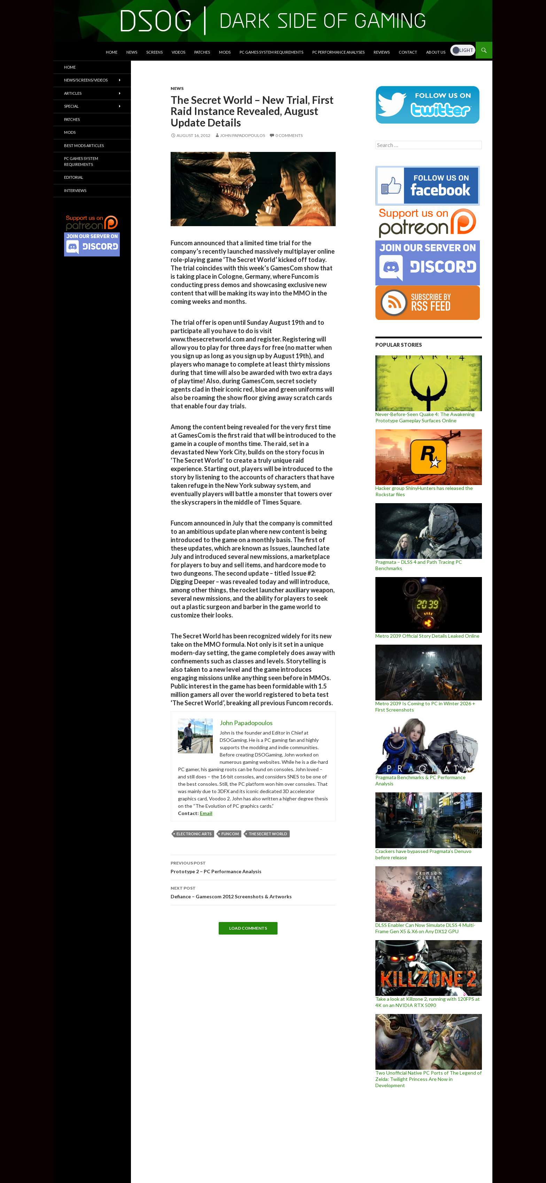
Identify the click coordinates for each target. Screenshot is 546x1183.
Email (206, 813)
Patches (202, 52)
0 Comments (289, 135)
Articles (72, 93)
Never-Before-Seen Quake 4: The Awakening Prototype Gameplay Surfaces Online (425, 417)
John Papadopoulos (242, 135)
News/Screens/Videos (86, 80)
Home (111, 52)
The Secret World (268, 833)
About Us (435, 52)
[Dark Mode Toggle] (462, 50)
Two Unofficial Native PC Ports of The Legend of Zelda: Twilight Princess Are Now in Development (428, 1079)
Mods (225, 52)
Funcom (230, 833)
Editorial (73, 177)
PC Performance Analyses (338, 52)
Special (71, 106)
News (131, 52)
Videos (178, 52)
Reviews (382, 52)
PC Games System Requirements (271, 52)
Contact (408, 52)
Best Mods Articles (84, 145)
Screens (154, 52)
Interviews (75, 190)
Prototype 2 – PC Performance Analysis (253, 866)
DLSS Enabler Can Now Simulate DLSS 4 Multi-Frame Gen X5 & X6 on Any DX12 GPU (425, 928)
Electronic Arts (194, 833)
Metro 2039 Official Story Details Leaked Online (427, 636)
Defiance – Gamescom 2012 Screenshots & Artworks (253, 891)
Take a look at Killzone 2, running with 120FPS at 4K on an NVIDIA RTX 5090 (427, 1002)
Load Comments (248, 928)
